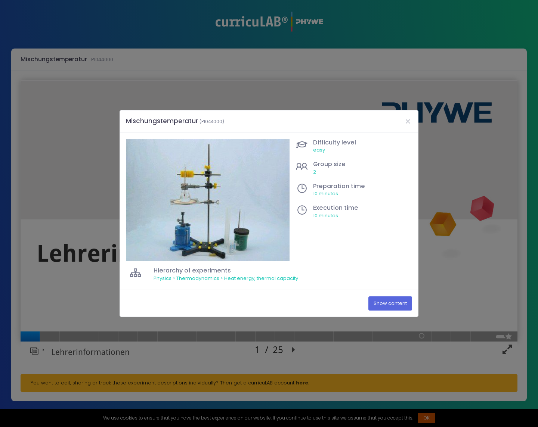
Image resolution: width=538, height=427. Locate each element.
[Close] (407, 121)
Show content (390, 303)
